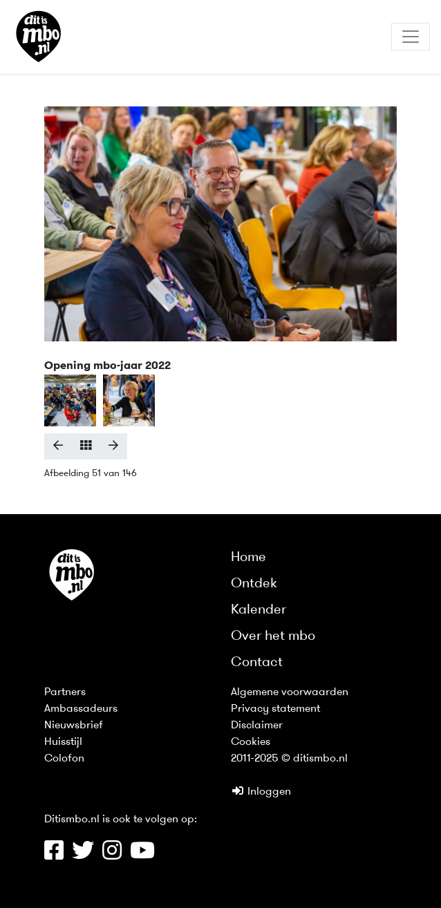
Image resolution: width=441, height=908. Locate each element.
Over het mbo (273, 636)
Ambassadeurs (81, 709)
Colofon (64, 758)
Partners (65, 692)
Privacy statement (275, 709)
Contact (257, 663)
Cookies (250, 742)
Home (248, 558)
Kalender (258, 610)
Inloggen (261, 791)
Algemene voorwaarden (289, 692)
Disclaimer (257, 725)
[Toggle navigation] (410, 36)
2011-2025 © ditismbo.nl (289, 758)
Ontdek (254, 584)
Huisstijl (63, 742)
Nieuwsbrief (73, 725)
